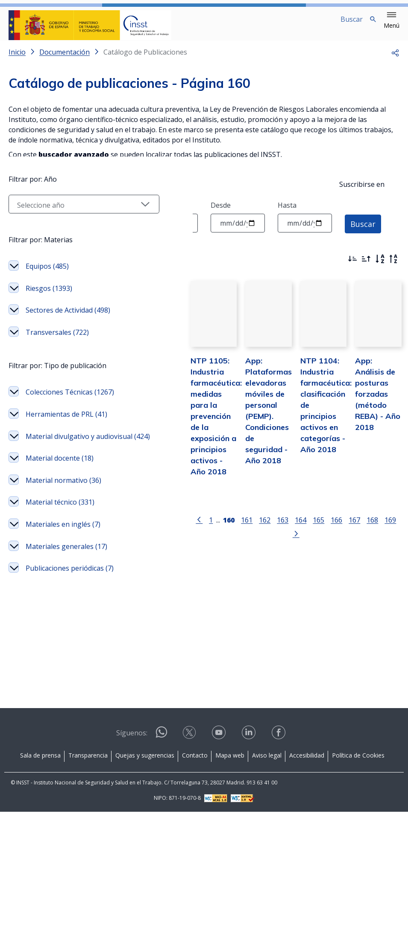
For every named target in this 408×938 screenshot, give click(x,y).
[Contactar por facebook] (279, 861)
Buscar (363, 230)
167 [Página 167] (315, 527)
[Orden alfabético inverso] (393, 265)
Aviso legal (267, 881)
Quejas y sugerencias (144, 881)
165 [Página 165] (279, 527)
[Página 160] (190, 526)
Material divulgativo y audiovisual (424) (57, 615)
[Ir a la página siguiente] (367, 526)
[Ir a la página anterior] (160, 526)
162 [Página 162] (226, 527)
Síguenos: (131, 859)
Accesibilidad (306, 881)
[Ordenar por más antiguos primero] (366, 265)
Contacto (195, 881)
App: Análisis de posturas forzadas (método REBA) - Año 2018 (370, 412)
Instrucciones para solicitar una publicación (78, 175)
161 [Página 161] (208, 527)
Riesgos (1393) (49, 419)
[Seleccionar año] (51, 335)
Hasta (287, 212)
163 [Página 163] (243, 527)
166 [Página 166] (297, 527)
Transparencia (88, 881)
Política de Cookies (358, 881)
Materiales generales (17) (48, 780)
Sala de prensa (40, 881)
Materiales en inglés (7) (58, 747)
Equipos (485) (47, 397)
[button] (391, 20)
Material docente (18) (53, 649)
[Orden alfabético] (380, 265)
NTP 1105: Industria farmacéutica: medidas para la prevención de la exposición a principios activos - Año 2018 (156, 434)
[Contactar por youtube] (219, 861)
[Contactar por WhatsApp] (161, 862)
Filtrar (32, 263)
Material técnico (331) (51, 714)
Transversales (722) (57, 474)
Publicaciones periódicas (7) (47, 813)
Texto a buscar (32, 212)
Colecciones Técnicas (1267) (50, 550)
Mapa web (229, 881)
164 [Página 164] (261, 527)
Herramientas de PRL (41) (52, 582)
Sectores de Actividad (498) (48, 446)
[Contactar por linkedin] (249, 861)
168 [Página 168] (333, 527)
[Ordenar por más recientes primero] (352, 265)
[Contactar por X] (190, 861)
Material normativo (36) (57, 681)
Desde (221, 212)
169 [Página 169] (351, 527)
